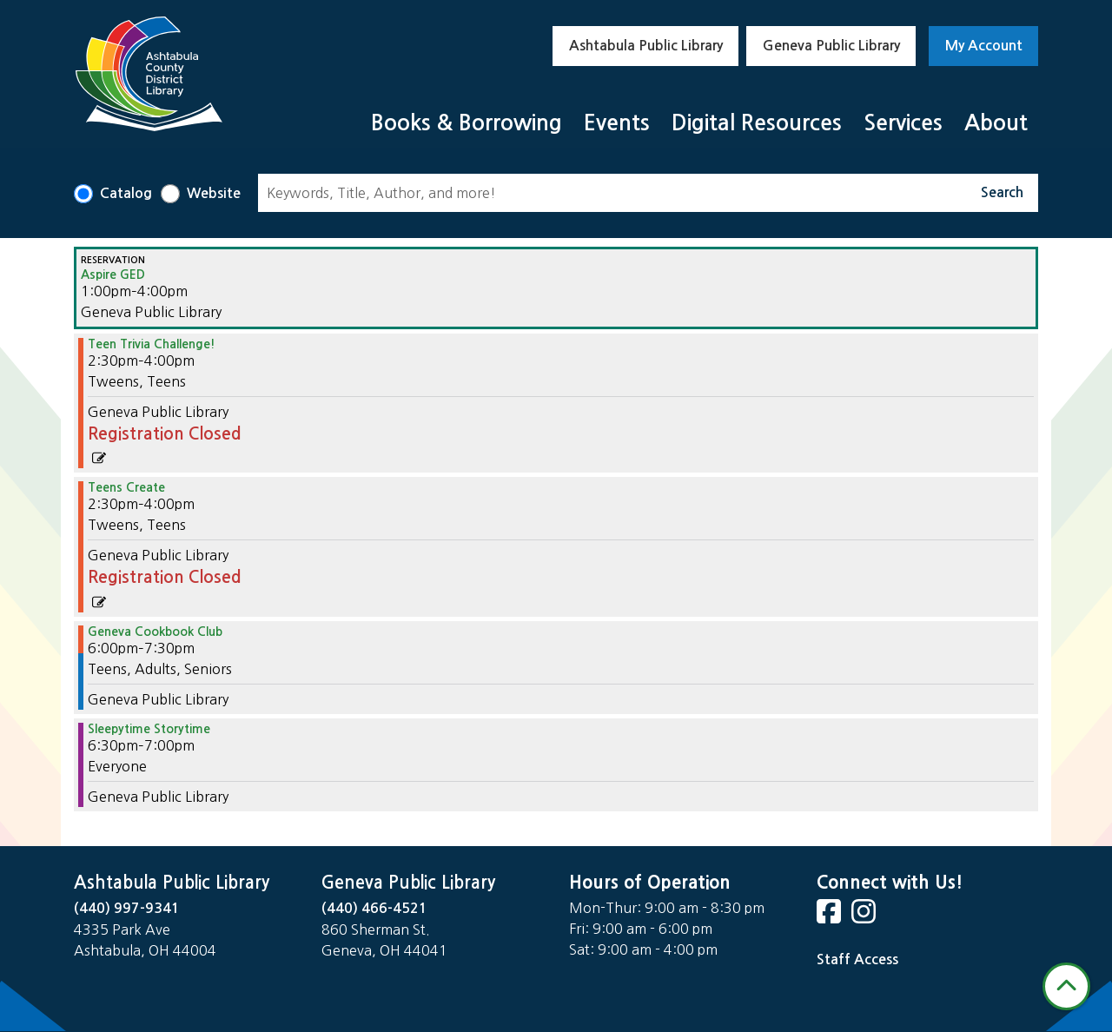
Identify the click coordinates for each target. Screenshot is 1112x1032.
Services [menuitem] (903, 123)
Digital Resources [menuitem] (757, 123)
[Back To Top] (1066, 986)
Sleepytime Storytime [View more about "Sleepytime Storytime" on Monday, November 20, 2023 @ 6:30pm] (149, 729)
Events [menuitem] (617, 123)
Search (1002, 192)
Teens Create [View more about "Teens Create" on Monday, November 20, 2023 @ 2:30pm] (126, 487)
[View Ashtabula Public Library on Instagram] (865, 916)
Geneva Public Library (831, 45)
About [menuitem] (996, 123)
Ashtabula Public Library (646, 45)
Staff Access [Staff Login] (857, 959)
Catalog (126, 193)
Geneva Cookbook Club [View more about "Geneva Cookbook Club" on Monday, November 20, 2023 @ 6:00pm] (155, 631)
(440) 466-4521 (374, 908)
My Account (984, 45)
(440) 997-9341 (127, 908)
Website (214, 193)
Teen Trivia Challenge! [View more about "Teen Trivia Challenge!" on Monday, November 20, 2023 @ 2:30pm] (151, 344)
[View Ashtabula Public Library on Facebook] (830, 916)
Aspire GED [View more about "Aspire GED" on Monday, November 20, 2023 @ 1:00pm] (113, 274)
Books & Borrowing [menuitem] (466, 123)
